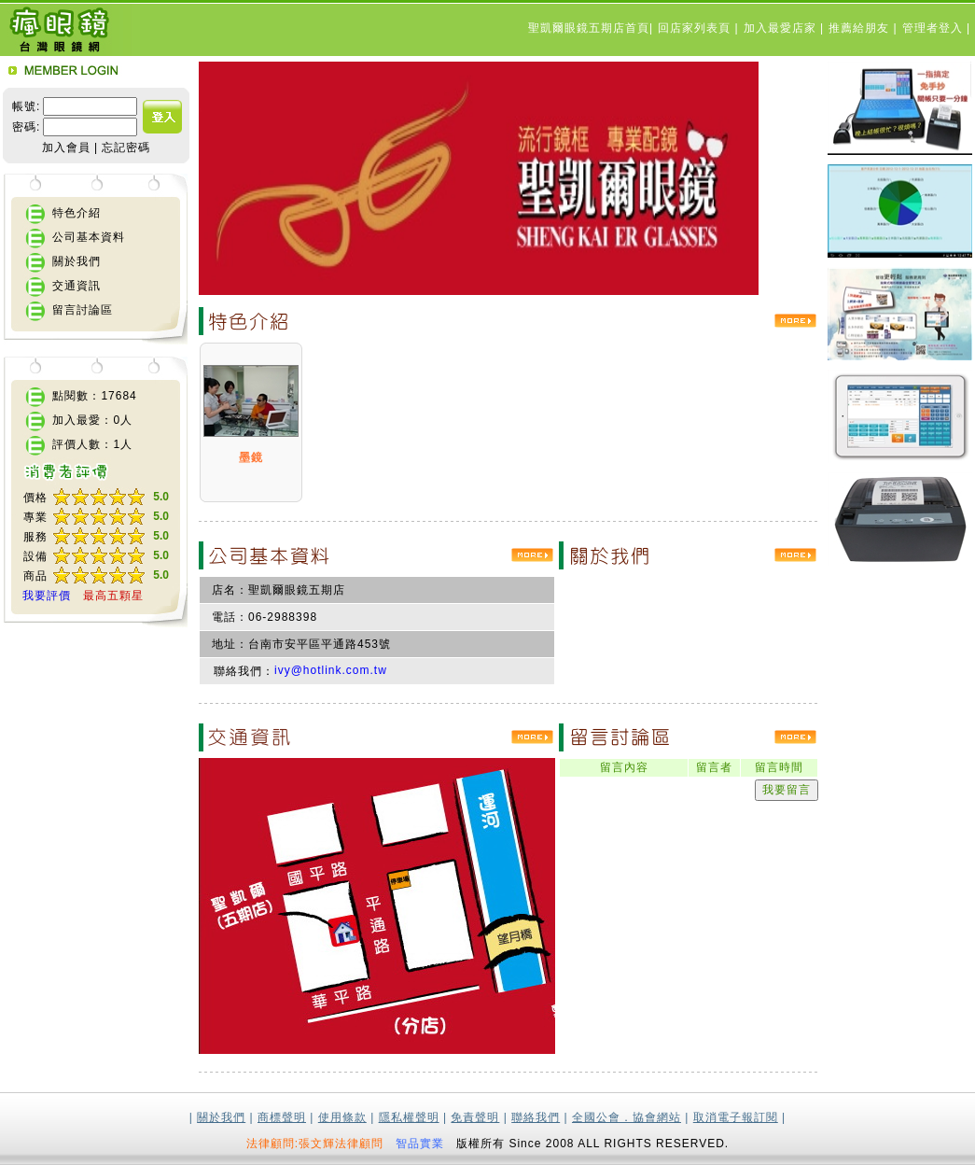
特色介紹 (76, 212)
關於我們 (76, 261)
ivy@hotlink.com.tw (330, 670)
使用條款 (342, 1117)
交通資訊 (76, 285)
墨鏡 (251, 457)
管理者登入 (934, 28)
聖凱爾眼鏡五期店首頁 (588, 28)
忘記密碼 (126, 147)
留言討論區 (82, 309)
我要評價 (46, 595)
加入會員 (66, 147)
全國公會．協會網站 (626, 1117)
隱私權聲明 (409, 1117)
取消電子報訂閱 (735, 1117)
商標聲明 (282, 1117)
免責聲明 (475, 1117)
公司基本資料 (88, 237)
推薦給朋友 (861, 28)
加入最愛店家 (782, 28)
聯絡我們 (535, 1117)
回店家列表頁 (696, 28)
